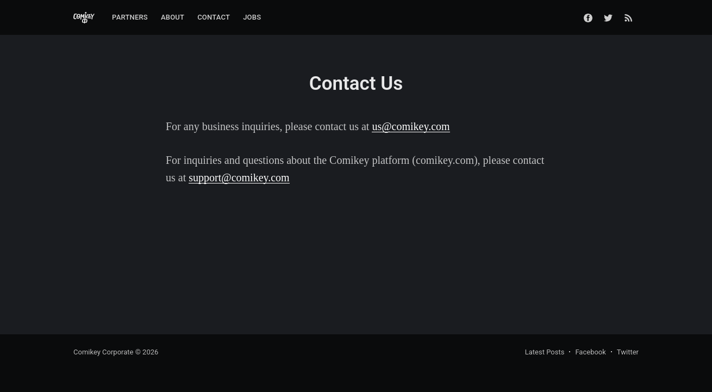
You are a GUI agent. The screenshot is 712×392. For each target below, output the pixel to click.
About (172, 17)
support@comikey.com (239, 177)
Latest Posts (545, 352)
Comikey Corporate (103, 352)
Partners (130, 17)
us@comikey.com (410, 126)
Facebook (590, 352)
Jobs (252, 17)
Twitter (628, 352)
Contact (213, 17)
